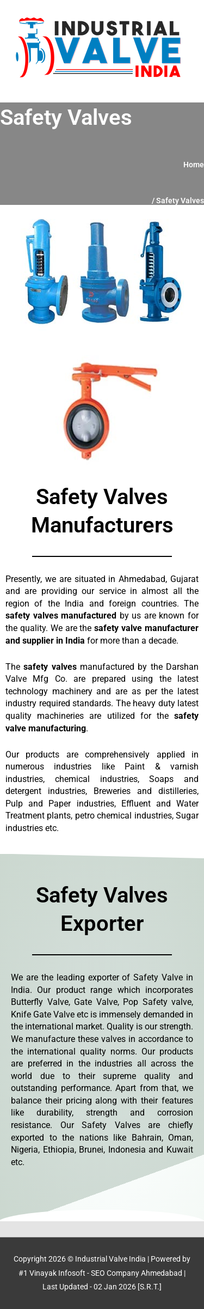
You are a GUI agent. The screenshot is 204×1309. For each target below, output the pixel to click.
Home (193, 164)
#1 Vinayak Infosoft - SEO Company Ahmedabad (100, 1273)
